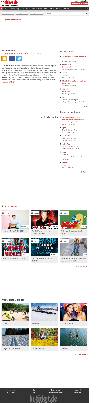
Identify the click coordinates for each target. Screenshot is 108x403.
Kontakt (33, 387)
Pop (17, 9)
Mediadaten (78, 387)
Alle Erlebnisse (82, 349)
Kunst (40, 9)
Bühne (28, 9)
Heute (6, 9)
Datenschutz (55, 385)
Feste (58, 9)
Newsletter (11, 385)
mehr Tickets (82, 261)
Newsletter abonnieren (80, 3)
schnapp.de (36, 401)
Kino (45, 9)
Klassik (34, 9)
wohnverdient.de (54, 401)
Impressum (11, 387)
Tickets (12, 9)
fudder (44, 401)
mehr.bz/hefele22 (7, 77)
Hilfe (33, 385)
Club (22, 9)
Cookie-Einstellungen (55, 387)
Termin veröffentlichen (13, 14)
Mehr (85, 101)
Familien (52, 9)
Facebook (78, 385)
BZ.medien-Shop (67, 401)
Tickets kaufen (11, 200)
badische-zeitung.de (23, 401)
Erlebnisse (65, 9)
